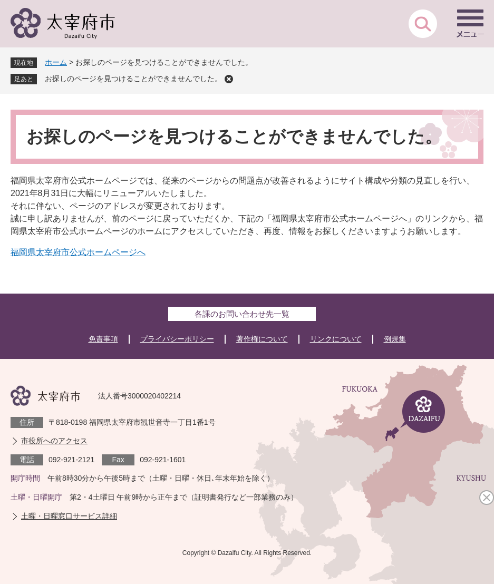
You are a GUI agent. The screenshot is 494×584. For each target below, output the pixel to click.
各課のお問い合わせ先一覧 (242, 313)
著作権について (262, 339)
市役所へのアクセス (54, 440)
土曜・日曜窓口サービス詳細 (69, 516)
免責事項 (103, 339)
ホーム (56, 62)
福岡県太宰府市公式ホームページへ (78, 252)
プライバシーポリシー (177, 339)
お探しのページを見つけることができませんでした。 (133, 78)
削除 (229, 79)
